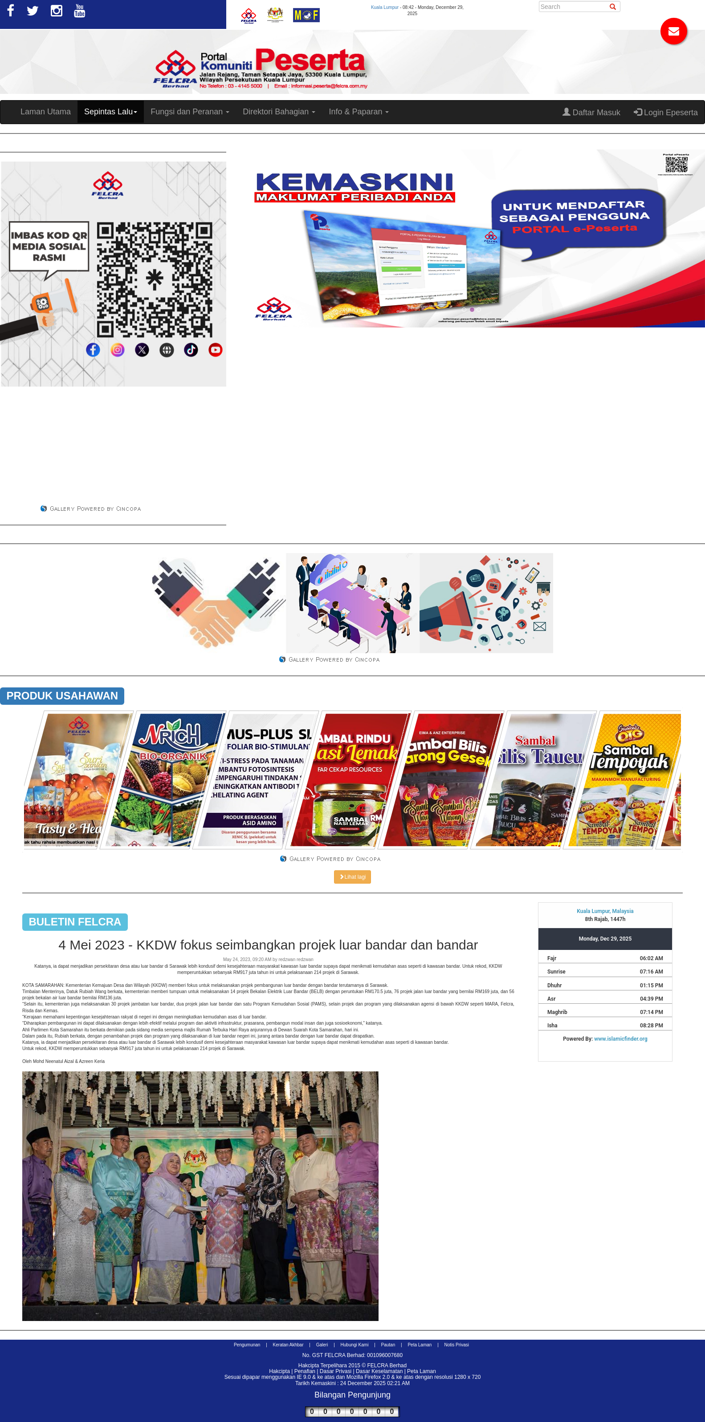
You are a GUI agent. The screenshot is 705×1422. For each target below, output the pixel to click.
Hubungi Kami (355, 1344)
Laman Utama (45, 111)
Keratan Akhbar (288, 1344)
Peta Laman (420, 1344)
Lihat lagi (352, 877)
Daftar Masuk (591, 112)
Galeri (322, 1344)
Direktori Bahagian (279, 111)
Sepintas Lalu (110, 111)
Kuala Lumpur (385, 7)
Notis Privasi (456, 1344)
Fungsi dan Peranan (190, 111)
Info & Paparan (359, 111)
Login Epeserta (666, 112)
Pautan (388, 1344)
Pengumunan (247, 1344)
